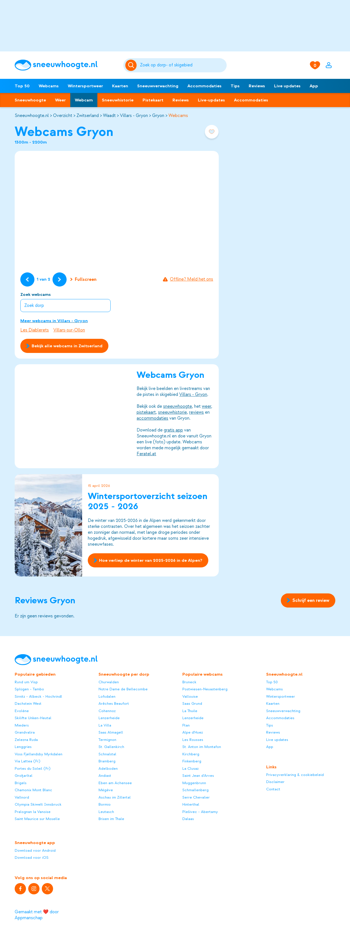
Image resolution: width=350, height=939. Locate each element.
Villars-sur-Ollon (69, 330)
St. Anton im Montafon (201, 746)
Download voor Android (35, 850)
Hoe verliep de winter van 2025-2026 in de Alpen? (148, 560)
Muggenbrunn (194, 782)
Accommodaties (204, 86)
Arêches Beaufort (114, 703)
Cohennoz (107, 710)
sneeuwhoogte (177, 406)
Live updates (287, 86)
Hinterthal (190, 804)
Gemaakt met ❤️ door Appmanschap (37, 915)
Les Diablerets (34, 330)
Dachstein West (28, 703)
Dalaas (188, 818)
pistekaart (146, 412)
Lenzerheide (109, 717)
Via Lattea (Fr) (27, 761)
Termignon (107, 739)
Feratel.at (146, 454)
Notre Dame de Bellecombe (123, 689)
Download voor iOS (32, 857)
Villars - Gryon (134, 115)
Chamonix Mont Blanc (33, 790)
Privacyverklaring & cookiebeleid (295, 774)
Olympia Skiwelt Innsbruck (38, 804)
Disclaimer (275, 781)
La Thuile (189, 710)
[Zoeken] (182, 65)
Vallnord (22, 797)
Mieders (22, 725)
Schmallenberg (195, 790)
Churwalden (109, 682)
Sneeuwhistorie (118, 100)
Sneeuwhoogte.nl (32, 115)
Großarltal (23, 775)
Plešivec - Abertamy (200, 811)
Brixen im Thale (111, 818)
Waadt (109, 115)
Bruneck (189, 682)
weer (206, 406)
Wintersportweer (85, 86)
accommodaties (152, 418)
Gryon (158, 115)
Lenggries (23, 746)
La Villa (105, 725)
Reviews (257, 86)
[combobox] (182, 65)
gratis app (173, 430)
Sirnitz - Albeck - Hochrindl (38, 696)
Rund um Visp (26, 682)
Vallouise (190, 696)
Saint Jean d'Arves (198, 775)
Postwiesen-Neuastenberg (205, 689)
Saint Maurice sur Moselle (37, 818)
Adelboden (108, 768)
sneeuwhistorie (172, 412)
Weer (60, 100)
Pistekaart (153, 100)
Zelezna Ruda (26, 739)
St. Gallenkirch (111, 746)
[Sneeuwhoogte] (66, 65)
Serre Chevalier (196, 797)
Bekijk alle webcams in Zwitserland (64, 346)
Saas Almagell (111, 732)
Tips (235, 86)
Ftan (186, 725)
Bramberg (107, 761)
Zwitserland (87, 115)
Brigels (21, 782)
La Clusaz (190, 768)
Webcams (49, 86)
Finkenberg (191, 761)
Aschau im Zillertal (115, 797)
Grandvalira (25, 732)
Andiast (105, 775)
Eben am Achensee (115, 782)
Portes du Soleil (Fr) (33, 768)
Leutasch (106, 811)
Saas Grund (192, 703)
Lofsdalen (107, 696)
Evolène (22, 710)
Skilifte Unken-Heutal (33, 717)
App (314, 86)
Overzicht (62, 115)
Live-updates (211, 100)
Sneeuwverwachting (157, 86)
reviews (196, 412)
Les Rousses (192, 739)
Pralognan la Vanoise (33, 811)
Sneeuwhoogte (30, 100)
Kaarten (120, 86)
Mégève (106, 790)
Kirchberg (190, 754)
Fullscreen (83, 279)
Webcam (84, 100)
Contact (273, 789)
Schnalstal (107, 754)
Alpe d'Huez (192, 732)
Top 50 (22, 86)
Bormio (105, 804)
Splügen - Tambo (29, 689)
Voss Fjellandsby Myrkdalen (38, 754)
